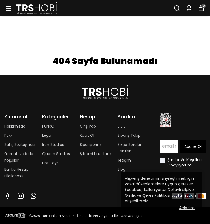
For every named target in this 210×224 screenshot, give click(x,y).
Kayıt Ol (87, 135)
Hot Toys (50, 163)
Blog (121, 169)
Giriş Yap (88, 126)
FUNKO (48, 126)
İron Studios (53, 144)
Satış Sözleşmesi (19, 144)
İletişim (124, 160)
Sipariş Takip (129, 135)
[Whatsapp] (33, 196)
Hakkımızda (14, 126)
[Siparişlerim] (189, 8)
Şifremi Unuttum (95, 153)
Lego (46, 135)
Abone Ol (193, 146)
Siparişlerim (90, 144)
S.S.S (122, 126)
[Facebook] (7, 196)
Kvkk (8, 135)
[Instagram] (20, 196)
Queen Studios (56, 153)
